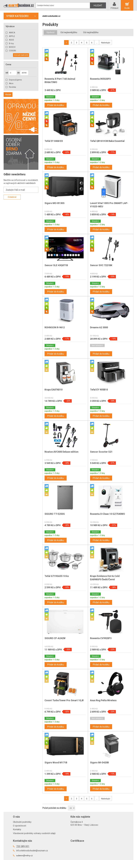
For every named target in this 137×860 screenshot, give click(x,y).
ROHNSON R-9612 (55, 327)
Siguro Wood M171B (56, 762)
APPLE (12, 36)
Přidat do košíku (55, 105)
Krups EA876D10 (53, 389)
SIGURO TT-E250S (55, 513)
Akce (11, 83)
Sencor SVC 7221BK (101, 265)
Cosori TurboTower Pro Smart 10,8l (64, 700)
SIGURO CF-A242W (55, 638)
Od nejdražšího (90, 32)
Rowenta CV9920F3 (100, 638)
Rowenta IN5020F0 (100, 78)
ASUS (11, 40)
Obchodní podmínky (22, 822)
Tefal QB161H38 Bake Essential (107, 141)
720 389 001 (22, 846)
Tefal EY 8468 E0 (54, 141)
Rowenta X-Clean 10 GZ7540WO (107, 513)
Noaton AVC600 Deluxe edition (61, 451)
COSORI (12, 50)
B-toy (11, 43)
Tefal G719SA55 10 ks (57, 576)
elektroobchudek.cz (51, 16)
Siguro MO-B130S (54, 203)
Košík (127, 8)
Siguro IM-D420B (99, 762)
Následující (105, 43)
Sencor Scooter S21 (101, 451)
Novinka (12, 87)
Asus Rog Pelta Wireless (103, 700)
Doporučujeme (15, 80)
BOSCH (12, 47)
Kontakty (17, 829)
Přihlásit (114, 8)
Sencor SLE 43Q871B (56, 265)
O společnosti (19, 825)
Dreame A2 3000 (99, 327)
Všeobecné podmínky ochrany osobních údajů (34, 833)
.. (96, 43)
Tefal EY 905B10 (99, 389)
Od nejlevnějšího (68, 32)
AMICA (12, 32)
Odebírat (12, 197)
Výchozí (50, 32)
